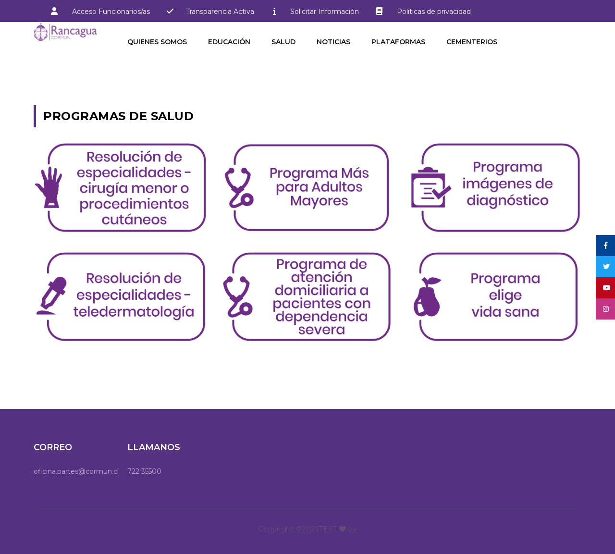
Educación (229, 41)
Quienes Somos (157, 41)
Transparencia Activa (220, 11)
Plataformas (398, 41)
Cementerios (471, 41)
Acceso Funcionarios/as (111, 11)
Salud (283, 41)
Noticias (333, 41)
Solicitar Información (324, 11)
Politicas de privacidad (419, 11)
